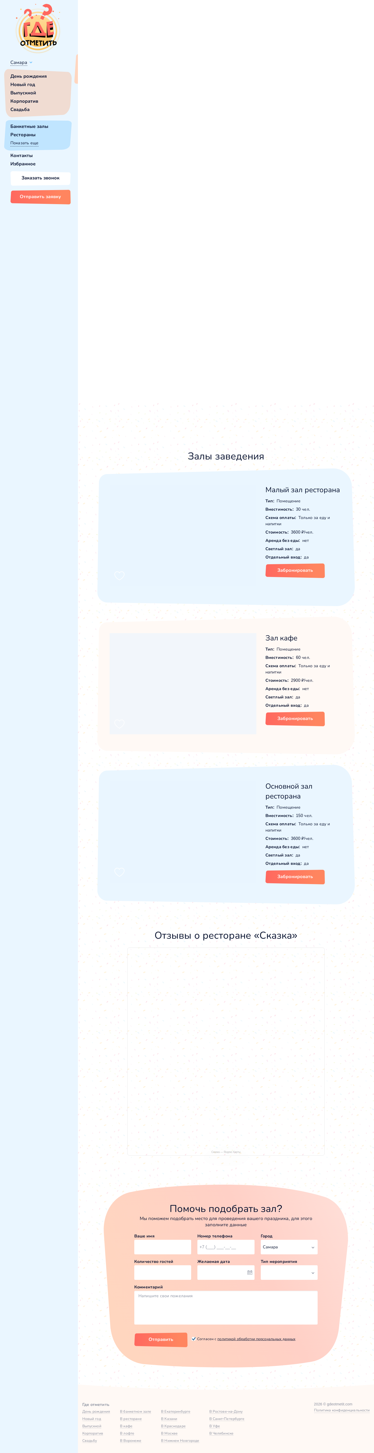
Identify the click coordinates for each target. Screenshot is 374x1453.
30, (298, 92)
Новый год (22, 84)
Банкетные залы (29, 126)
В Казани (169, 1419)
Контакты (21, 155)
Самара (18, 62)
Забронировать (295, 570)
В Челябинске (221, 1433)
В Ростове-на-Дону (226, 1411)
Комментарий (148, 1287)
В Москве (169, 1433)
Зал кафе (281, 638)
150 (313, 92)
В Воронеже (130, 1440)
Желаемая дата (213, 1261)
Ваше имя (144, 1236)
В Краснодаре (173, 1426)
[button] (104, 130)
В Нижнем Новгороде (180, 1440)
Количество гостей (153, 1261)
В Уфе (214, 1426)
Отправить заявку (40, 196)
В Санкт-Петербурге (227, 1419)
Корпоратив (24, 101)
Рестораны (23, 134)
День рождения (28, 76)
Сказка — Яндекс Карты (226, 1152)
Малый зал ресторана (302, 490)
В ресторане (131, 1419)
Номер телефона (214, 1236)
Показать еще (24, 143)
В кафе (126, 1426)
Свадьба (20, 109)
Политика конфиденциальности (342, 1410)
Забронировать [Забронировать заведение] (291, 189)
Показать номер (277, 162)
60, (305, 92)
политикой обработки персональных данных (256, 1339)
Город (267, 1236)
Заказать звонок (40, 177)
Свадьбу (89, 1440)
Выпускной (23, 92)
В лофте (127, 1433)
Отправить (161, 1339)
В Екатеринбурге (175, 1411)
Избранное (23, 163)
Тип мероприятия (279, 1261)
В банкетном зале (135, 1411)
